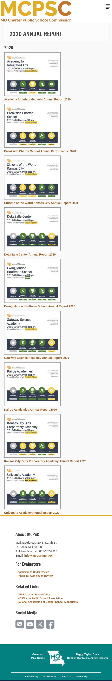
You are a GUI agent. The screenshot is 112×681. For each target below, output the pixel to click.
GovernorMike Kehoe (38, 656)
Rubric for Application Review (35, 575)
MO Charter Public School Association (40, 598)
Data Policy (81, 676)
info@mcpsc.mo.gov (38, 555)
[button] (32, 95)
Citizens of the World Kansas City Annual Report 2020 (41, 203)
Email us (20, 624)
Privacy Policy (32, 676)
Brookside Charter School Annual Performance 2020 (40, 151)
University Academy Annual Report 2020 (31, 512)
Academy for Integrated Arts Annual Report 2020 (37, 99)
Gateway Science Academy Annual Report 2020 (36, 357)
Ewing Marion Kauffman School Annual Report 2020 (39, 306)
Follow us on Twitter (40, 624)
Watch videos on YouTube (30, 624)
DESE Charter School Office (34, 594)
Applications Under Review (34, 572)
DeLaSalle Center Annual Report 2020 (30, 254)
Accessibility (49, 676)
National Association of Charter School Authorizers (48, 602)
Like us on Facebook (50, 624)
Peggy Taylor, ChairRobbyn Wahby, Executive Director (87, 656)
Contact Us (66, 676)
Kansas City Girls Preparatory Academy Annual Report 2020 (45, 461)
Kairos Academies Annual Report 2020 (30, 409)
